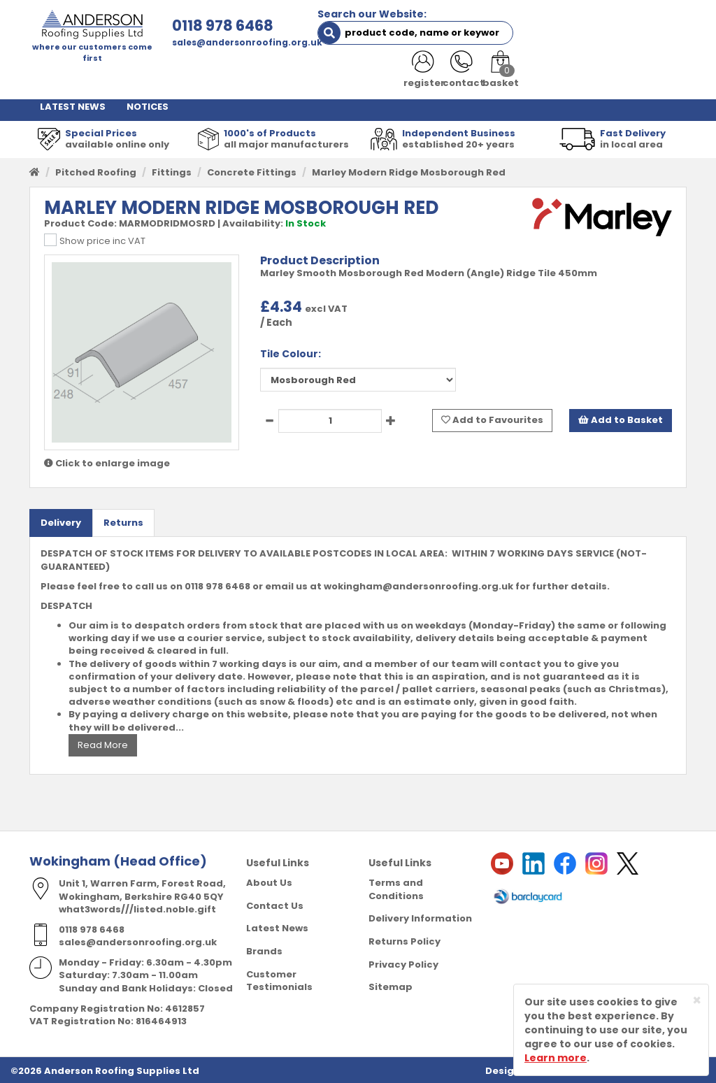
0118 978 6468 (212, 25)
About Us (269, 881)
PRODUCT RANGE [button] (413, 76)
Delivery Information (420, 917)
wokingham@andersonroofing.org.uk (418, 584)
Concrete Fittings (251, 170)
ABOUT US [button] (191, 76)
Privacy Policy (403, 962)
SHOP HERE (115, 76)
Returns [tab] (123, 520)
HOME (54, 76)
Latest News (277, 926)
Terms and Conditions (396, 888)
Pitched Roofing (95, 170)
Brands (264, 949)
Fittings (172, 170)
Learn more (555, 1058)
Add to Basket (620, 418)
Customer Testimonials (279, 979)
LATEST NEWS (73, 104)
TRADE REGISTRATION (294, 76)
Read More (103, 743)
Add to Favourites (492, 418)
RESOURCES (508, 76)
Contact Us (274, 903)
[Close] (696, 1000)
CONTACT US (590, 76)
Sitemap (390, 984)
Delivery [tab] (61, 520)
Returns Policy (404, 939)
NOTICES (148, 104)
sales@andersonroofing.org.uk (237, 42)
